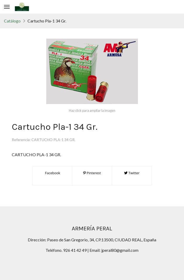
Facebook (52, 173)
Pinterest (92, 173)
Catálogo (12, 20)
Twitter (132, 173)
